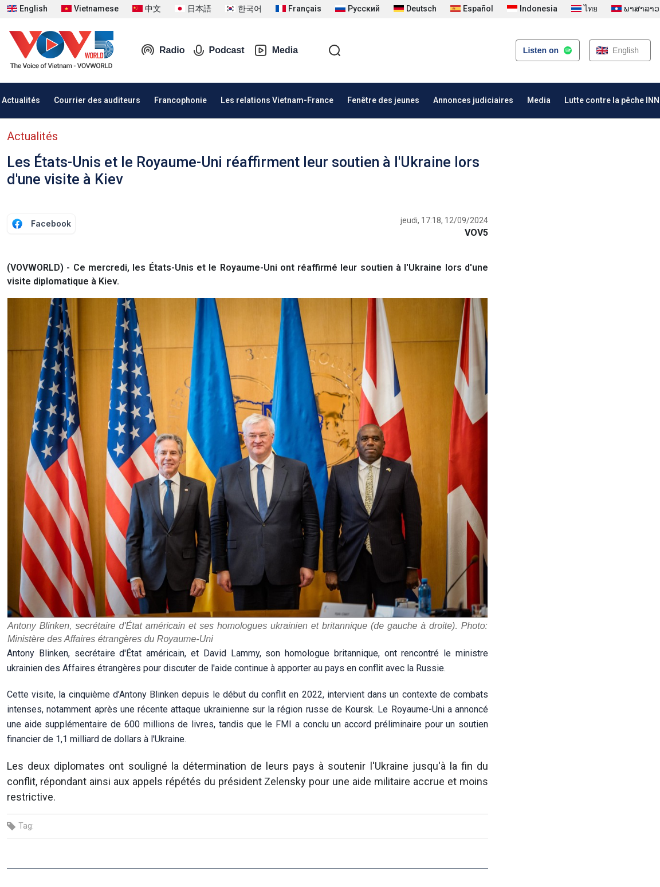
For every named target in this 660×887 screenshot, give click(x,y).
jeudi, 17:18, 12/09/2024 (444, 220)
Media (276, 50)
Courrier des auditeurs (97, 100)
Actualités (32, 136)
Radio (162, 50)
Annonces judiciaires (473, 100)
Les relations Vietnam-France (277, 100)
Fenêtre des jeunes (383, 100)
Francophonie (180, 100)
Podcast (219, 50)
